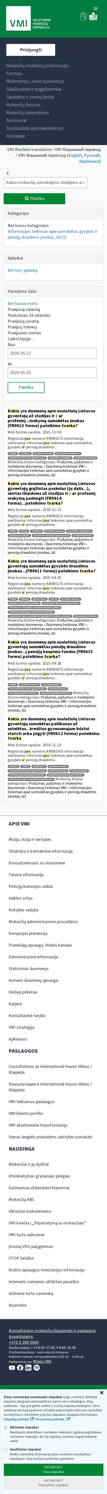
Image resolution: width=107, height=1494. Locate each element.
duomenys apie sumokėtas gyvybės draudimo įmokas (40, 616)
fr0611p (24, 599)
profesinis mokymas (68, 453)
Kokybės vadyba (23, 910)
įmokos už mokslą (85, 458)
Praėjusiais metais (24, 333)
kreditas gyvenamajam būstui (26, 775)
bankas (13, 766)
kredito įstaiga (58, 770)
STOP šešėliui (21, 1258)
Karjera (15, 1004)
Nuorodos (18, 1305)
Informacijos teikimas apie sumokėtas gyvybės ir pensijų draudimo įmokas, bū (52, 234)
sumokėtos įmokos (60, 458)
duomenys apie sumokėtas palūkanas (31, 779)
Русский (92, 155)
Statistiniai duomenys (29, 969)
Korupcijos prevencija (28, 933)
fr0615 (12, 684)
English (75, 155)
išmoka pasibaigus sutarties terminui (31, 612)
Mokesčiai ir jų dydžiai (29, 1164)
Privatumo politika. (50, 1419)
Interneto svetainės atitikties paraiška (44, 1282)
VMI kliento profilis (26, 1113)
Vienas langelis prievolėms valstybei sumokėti (50, 1137)
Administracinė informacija (33, 957)
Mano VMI (42, 1361)
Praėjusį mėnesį (22, 327)
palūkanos (39, 766)
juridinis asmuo (43, 453)
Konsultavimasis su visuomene (37, 863)
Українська (89, 161)
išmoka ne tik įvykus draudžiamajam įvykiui (34, 607)
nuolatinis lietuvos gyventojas (27, 458)
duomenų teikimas (86, 616)
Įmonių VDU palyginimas (31, 1247)
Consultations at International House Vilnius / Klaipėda (50, 1069)
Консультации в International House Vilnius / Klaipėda (50, 1087)
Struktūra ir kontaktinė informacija (41, 851)
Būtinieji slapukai (21, 1427)
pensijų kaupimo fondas (23, 693)
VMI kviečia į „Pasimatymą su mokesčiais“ (47, 1223)
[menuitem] (37, 65)
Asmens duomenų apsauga (33, 980)
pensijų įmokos (51, 684)
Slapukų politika (16, 1419)
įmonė (24, 531)
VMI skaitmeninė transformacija (38, 1125)
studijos (25, 453)
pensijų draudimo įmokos (56, 693)
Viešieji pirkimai (23, 992)
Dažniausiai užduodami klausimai (39, 1188)
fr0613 (12, 453)
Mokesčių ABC (22, 1200)
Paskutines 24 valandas (29, 315)
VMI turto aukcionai (27, 1235)
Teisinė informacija (26, 875)
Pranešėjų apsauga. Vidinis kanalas (40, 945)
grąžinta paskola (19, 535)
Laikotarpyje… (21, 339)
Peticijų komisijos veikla (31, 886)
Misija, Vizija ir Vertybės (30, 840)
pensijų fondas (57, 688)
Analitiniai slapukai (22, 1449)
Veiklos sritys (21, 898)
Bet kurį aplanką (23, 270)
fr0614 (12, 531)
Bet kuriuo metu (23, 304)
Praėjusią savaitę (23, 321)
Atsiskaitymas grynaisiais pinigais (39, 1176)
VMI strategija (21, 1027)
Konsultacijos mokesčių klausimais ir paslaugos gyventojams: (52, 1334)
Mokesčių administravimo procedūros (43, 922)
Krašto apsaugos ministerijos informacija (46, 1270)
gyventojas (39, 599)
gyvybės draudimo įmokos (24, 603)
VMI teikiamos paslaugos (32, 1102)
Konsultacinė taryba (27, 1016)
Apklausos (18, 1039)
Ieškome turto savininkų (31, 1293)
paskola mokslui (82, 535)
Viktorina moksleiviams (30, 1211)
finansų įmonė (79, 770)
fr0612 (25, 766)
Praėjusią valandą (24, 309)
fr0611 (12, 599)
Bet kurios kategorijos (28, 226)
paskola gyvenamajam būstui (65, 775)
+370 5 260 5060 (24, 1342)
